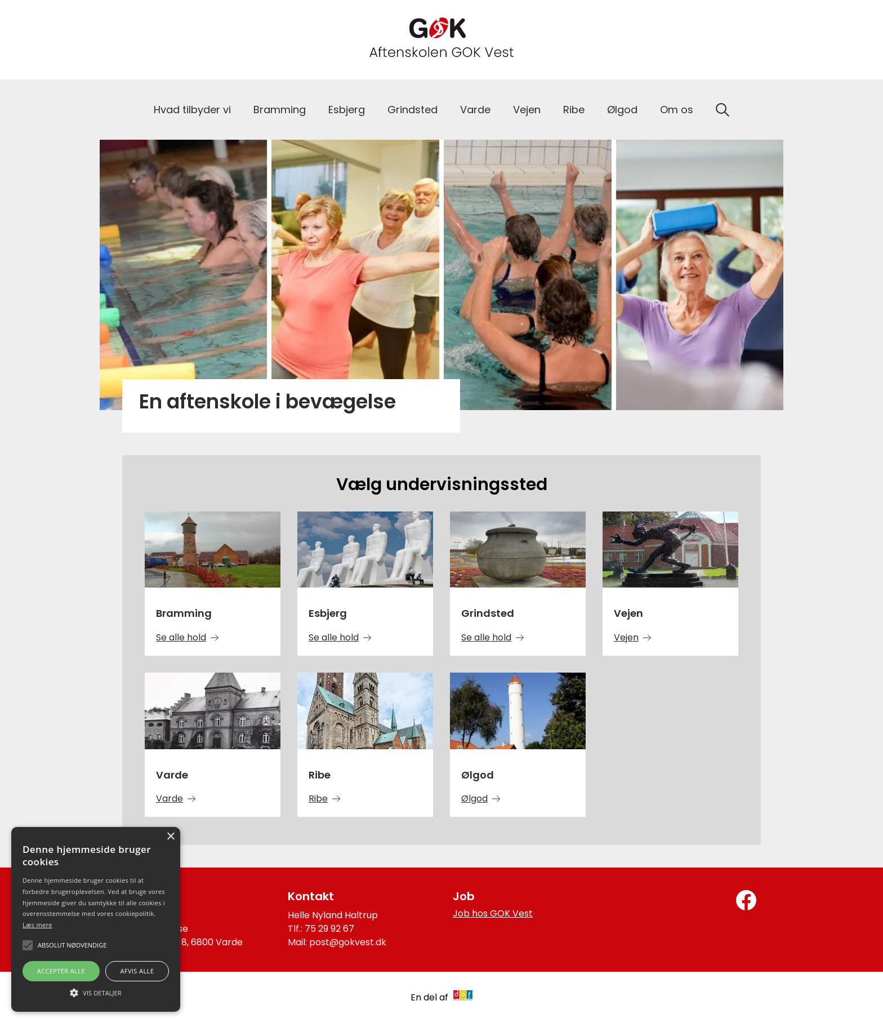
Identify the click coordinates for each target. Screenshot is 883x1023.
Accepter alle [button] (61, 971)
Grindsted (412, 110)
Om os (676, 110)
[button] (96, 992)
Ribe (574, 110)
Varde (475, 110)
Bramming (279, 110)
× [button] (170, 837)
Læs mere (37, 924)
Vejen (527, 110)
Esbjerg (346, 110)
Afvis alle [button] (137, 971)
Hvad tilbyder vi (192, 110)
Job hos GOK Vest (493, 914)
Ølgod (622, 110)
